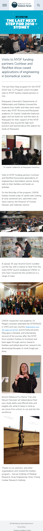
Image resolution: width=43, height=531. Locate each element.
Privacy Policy (21, 527)
